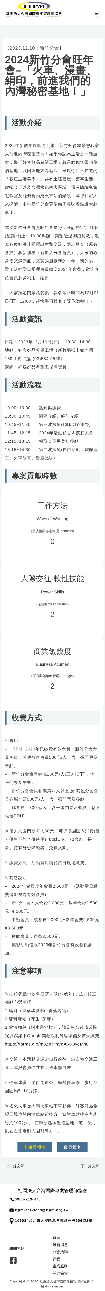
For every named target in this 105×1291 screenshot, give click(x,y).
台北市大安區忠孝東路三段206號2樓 (61, 1221)
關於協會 (60, 1273)
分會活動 (60, 1252)
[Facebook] (13, 1260)
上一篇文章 (13, 1166)
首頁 (56, 1237)
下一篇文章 (92, 1166)
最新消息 (60, 1244)
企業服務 (60, 1266)
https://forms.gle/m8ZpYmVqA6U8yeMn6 (47, 1044)
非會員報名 (35, 1147)
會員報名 (72, 1147)
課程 (56, 1259)
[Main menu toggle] (96, 14)
